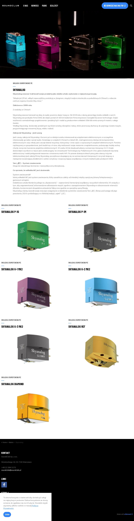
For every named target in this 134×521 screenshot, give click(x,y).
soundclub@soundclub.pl (11, 470)
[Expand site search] (131, 5)
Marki (44, 5)
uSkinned (128, 514)
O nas (25, 5)
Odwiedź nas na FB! (115, 6)
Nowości (35, 5)
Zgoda (7, 514)
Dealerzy (54, 5)
